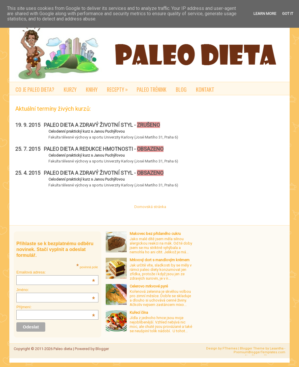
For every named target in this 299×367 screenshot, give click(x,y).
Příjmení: (55, 307)
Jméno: (55, 290)
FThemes (229, 348)
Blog (181, 89)
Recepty (119, 88)
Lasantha (277, 348)
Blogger (102, 349)
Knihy (92, 89)
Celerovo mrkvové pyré (149, 286)
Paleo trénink (151, 89)
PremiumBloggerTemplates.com (259, 352)
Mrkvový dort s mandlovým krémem (160, 260)
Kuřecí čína (139, 312)
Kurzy (70, 89)
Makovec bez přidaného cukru (155, 233)
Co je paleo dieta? (34, 89)
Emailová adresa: (55, 272)
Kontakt (205, 89)
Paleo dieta (62, 349)
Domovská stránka (150, 207)
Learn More (264, 13)
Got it (287, 13)
